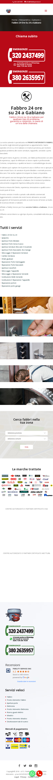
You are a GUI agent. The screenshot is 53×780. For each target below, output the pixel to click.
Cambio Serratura (8, 256)
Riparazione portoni (9, 283)
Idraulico (10, 715)
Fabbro (9, 697)
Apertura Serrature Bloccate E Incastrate (17, 247)
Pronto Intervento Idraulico (17, 718)
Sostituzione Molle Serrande (12, 277)
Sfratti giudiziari (7, 259)
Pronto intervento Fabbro (16, 700)
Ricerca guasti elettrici (15, 712)
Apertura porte (12, 703)
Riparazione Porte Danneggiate (13, 262)
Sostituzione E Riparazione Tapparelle (16, 280)
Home (14, 19)
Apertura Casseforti (9, 268)
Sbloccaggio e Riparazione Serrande (15, 274)
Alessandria (24, 19)
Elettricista (11, 706)
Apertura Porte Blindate (10, 241)
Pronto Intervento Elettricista (17, 709)
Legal (16, 777)
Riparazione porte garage (11, 286)
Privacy (23, 777)
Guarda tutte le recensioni (26, 681)
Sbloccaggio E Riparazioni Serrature (15, 253)
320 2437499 (18, 2)
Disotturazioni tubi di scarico (17, 721)
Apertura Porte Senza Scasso (12, 244)
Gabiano (36, 19)
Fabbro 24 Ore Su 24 (9, 235)
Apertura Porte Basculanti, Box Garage (16, 250)
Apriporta (5, 238)
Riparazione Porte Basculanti (12, 265)
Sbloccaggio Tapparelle (10, 271)
